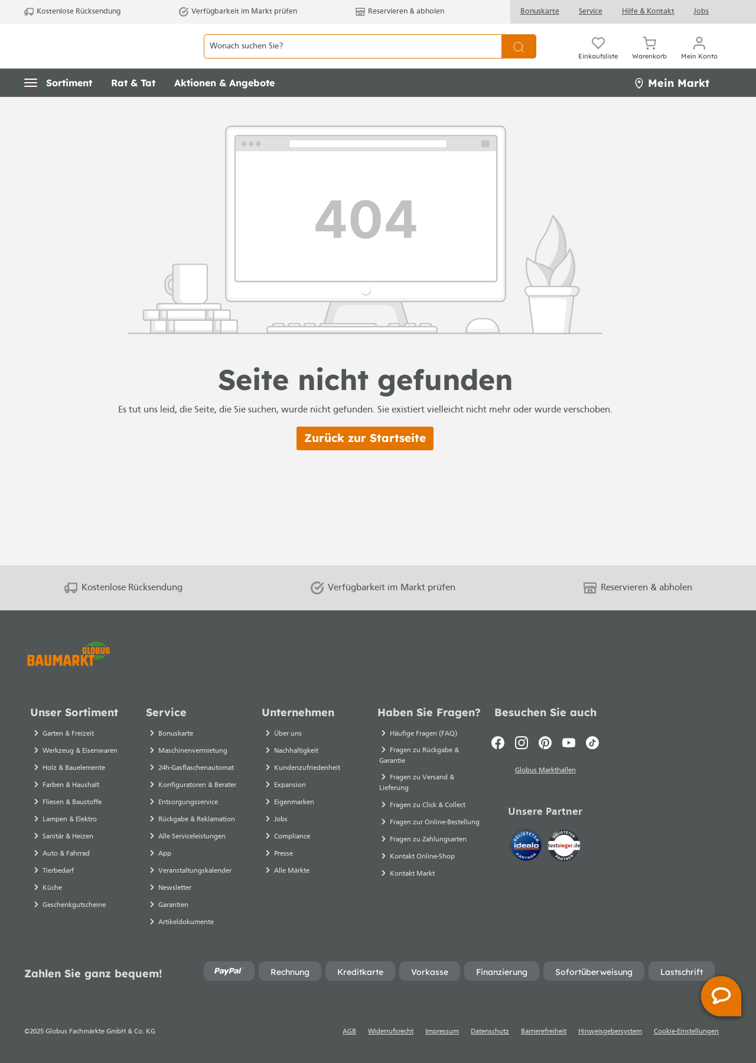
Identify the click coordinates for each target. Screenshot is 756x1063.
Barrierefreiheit (543, 1031)
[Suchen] (518, 59)
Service (590, 11)
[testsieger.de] (564, 848)
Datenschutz (490, 1031)
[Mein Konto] (699, 59)
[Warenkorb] (649, 59)
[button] (58, 109)
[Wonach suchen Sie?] (352, 59)
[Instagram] (521, 742)
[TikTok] (592, 742)
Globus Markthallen (545, 772)
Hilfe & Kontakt (648, 11)
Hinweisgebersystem (610, 1031)
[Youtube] (569, 742)
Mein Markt (671, 109)
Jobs (701, 11)
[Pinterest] (545, 742)
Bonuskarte (539, 11)
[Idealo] (527, 848)
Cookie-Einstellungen (686, 1031)
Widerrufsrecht (390, 1031)
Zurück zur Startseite (365, 464)
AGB (349, 1031)
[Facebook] (498, 742)
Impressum (442, 1031)
